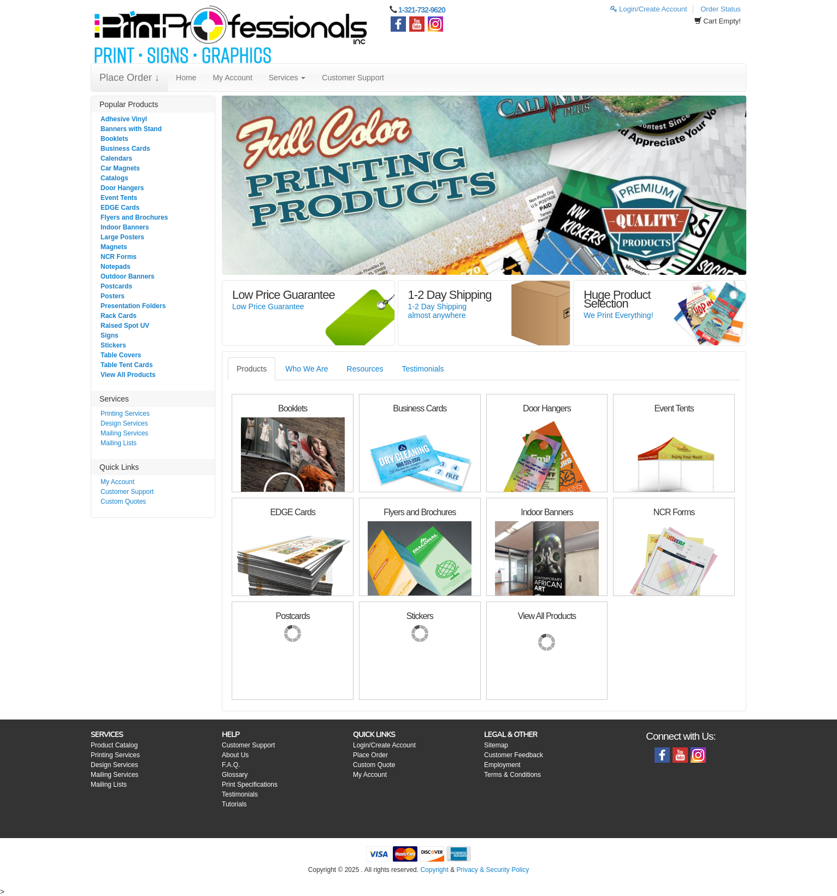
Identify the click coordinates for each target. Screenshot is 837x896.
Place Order (370, 755)
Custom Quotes (123, 501)
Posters (113, 296)
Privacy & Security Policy (492, 870)
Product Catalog (114, 745)
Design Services (124, 423)
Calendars (116, 158)
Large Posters (122, 237)
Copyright (434, 870)
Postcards (116, 286)
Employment (502, 765)
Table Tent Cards (127, 365)
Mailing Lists (119, 443)
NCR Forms (119, 257)
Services (287, 77)
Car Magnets (120, 168)
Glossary (234, 775)
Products (252, 368)
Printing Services (125, 413)
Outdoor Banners (128, 276)
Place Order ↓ (129, 77)
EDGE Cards (120, 207)
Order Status (720, 9)
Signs (110, 335)
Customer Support (353, 77)
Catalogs (114, 178)
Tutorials (234, 804)
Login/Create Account (648, 9)
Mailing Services (124, 433)
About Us (235, 755)
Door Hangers (122, 188)
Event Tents (119, 198)
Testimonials (423, 368)
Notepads (116, 266)
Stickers (113, 345)
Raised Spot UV (125, 325)
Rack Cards (119, 316)
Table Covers (121, 355)
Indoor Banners (125, 227)
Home (186, 77)
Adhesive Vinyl (124, 119)
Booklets (114, 139)
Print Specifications (250, 784)
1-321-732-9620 (421, 9)
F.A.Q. (231, 765)
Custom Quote (374, 765)
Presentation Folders (133, 306)
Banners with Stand (131, 129)
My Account (232, 77)
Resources (365, 368)
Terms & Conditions (512, 775)
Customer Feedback (513, 755)
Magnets (114, 247)
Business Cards (125, 148)
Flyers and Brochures (134, 217)
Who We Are (306, 368)
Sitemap (496, 745)
